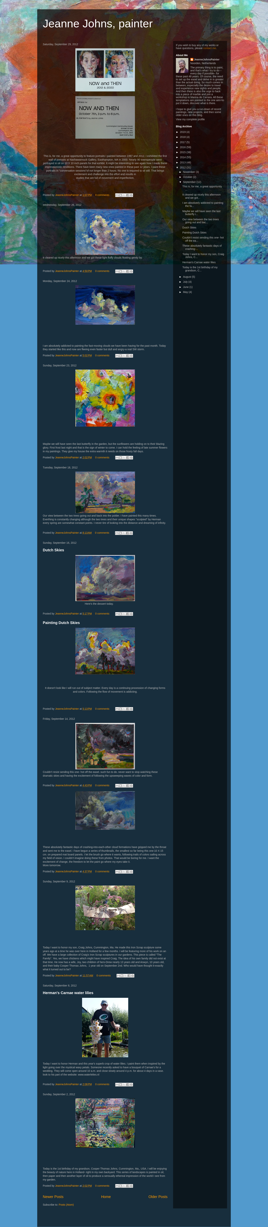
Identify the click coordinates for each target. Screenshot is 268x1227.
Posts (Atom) (66, 1204)
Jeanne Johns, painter (98, 23)
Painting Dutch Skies (61, 623)
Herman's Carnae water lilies (68, 993)
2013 (183, 162)
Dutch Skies (53, 550)
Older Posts (158, 1197)
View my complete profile (190, 119)
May (186, 292)
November (189, 171)
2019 (183, 131)
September (189, 181)
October (188, 176)
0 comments (102, 195)
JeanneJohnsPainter (67, 195)
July (185, 281)
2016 (183, 147)
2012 (183, 167)
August (187, 276)
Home (106, 1197)
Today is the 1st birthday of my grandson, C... (200, 269)
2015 (183, 152)
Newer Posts (53, 1197)
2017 (183, 142)
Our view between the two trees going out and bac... (200, 221)
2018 (183, 137)
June (186, 287)
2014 (183, 157)
